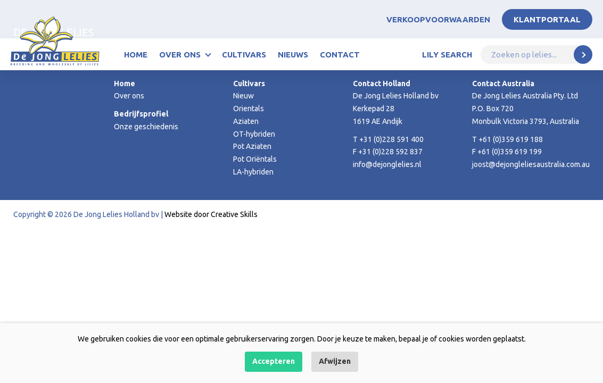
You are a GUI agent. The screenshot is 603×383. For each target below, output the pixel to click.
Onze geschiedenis (146, 126)
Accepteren (273, 361)
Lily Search (447, 55)
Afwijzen (335, 361)
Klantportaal (547, 19)
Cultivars (244, 55)
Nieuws (293, 55)
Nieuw (243, 95)
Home (135, 55)
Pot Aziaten (252, 146)
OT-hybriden (254, 134)
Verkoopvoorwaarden (438, 19)
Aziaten (246, 121)
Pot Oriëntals (255, 159)
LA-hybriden (253, 172)
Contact (340, 55)
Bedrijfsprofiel (141, 114)
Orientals (248, 108)
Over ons (180, 55)
